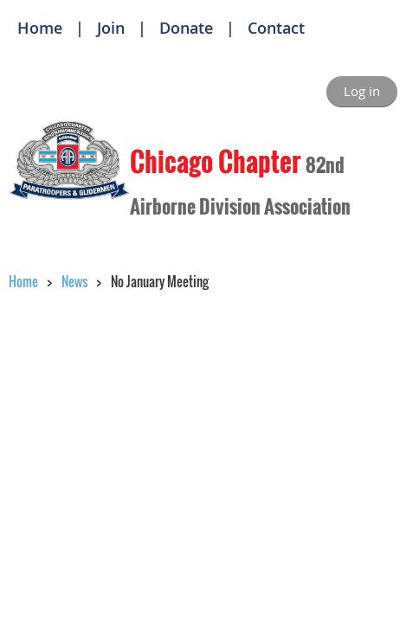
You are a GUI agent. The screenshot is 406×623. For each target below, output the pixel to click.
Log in (362, 91)
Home (39, 27)
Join (111, 27)
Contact (276, 27)
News (74, 281)
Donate (186, 27)
